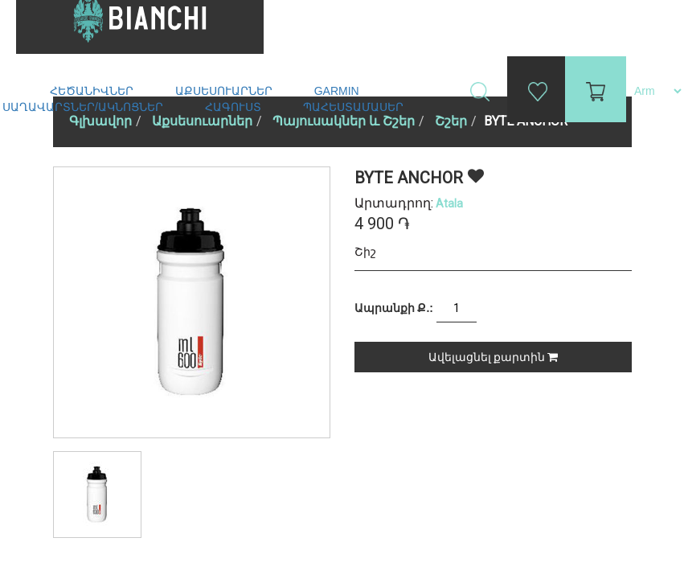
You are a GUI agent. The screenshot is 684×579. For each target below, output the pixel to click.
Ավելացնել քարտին (493, 357)
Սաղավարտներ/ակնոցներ (84, 107)
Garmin (336, 90)
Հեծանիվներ (93, 90)
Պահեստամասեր (355, 107)
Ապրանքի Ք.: (393, 308)
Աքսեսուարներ (225, 90)
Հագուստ (234, 107)
